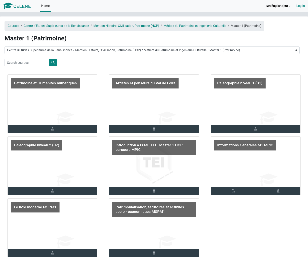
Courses (23, 26)
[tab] (58, 129)
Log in (300, 6)
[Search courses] (36, 62)
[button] (278, 6)
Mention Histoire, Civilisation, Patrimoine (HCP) (136, 26)
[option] (284, 6)
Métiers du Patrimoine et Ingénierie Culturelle (204, 26)
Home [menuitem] (45, 6)
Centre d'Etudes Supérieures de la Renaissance (65, 26)
